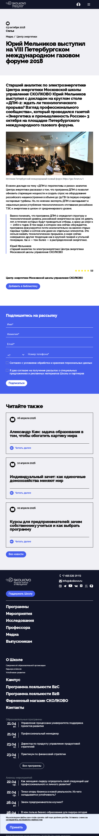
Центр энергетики (26, 36)
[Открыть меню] (88, 4)
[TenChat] (91, 586)
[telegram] (65, 586)
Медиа (9, 36)
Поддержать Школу (21, 593)
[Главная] (18, 4)
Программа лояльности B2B (32, 694)
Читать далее (23, 447)
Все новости (16, 554)
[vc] (86, 586)
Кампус (13, 680)
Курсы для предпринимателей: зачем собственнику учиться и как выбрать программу (46, 525)
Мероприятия (19, 613)
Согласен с (51, 362)
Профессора (18, 627)
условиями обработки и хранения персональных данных (58, 362)
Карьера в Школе (14, 669)
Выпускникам (19, 641)
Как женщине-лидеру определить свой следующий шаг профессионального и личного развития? (55, 783)
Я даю (47, 372)
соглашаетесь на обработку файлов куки (24, 820)
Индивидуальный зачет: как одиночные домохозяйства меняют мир (48, 478)
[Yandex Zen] (81, 586)
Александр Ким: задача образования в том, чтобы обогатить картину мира (46, 434)
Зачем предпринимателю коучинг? (42, 802)
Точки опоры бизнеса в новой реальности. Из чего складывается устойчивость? (51, 793)
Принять (16, 827)
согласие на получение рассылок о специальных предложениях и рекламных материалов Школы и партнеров (47, 372)
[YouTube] (70, 586)
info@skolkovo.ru (72, 580)
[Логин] (80, 4)
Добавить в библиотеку (23, 286)
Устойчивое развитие (15, 673)
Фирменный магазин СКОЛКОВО (37, 700)
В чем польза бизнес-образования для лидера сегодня (54, 812)
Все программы (31, 765)
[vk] (76, 586)
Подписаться (16, 383)
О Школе (14, 660)
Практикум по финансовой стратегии (43, 754)
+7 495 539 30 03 (71, 575)
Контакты (15, 707)
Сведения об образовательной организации (26, 665)
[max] (60, 586)
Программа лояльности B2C (32, 687)
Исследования (20, 620)
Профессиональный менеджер (40, 733)
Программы (17, 607)
